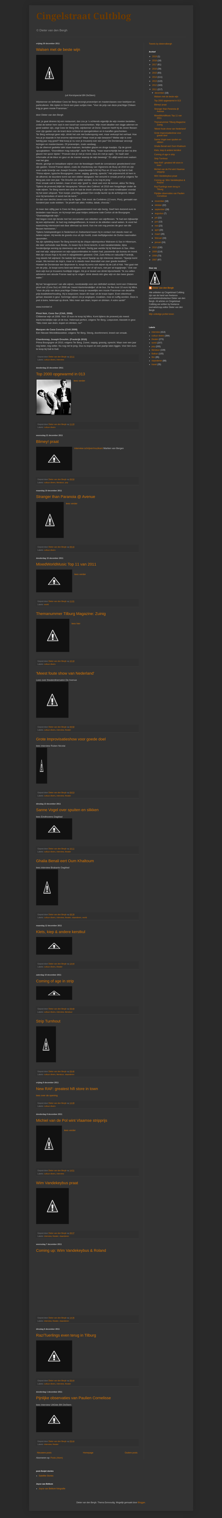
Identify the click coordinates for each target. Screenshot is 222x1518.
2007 (154, 259)
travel (154, 364)
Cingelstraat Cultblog (83, 16)
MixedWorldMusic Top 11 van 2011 (66, 564)
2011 (154, 89)
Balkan (155, 353)
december (160, 93)
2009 (154, 251)
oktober (158, 205)
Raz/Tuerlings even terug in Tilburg (66, 1335)
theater (68, 730)
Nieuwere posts (44, 1452)
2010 (154, 247)
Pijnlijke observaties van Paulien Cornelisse (73, 1398)
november (160, 201)
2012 (154, 85)
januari (158, 242)
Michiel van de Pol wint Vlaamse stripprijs (71, 1120)
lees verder (79, 380)
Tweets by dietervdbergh (160, 44)
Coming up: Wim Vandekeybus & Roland (71, 1250)
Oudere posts (131, 1452)
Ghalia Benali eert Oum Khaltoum (65, 861)
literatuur (60, 482)
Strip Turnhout (48, 1021)
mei (157, 226)
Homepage (88, 1452)
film (153, 357)
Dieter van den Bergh (163, 288)
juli (156, 217)
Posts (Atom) (57, 1458)
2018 (154, 60)
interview (60, 360)
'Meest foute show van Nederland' (65, 673)
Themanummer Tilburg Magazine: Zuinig (71, 613)
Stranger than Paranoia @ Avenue (65, 496)
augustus (159, 213)
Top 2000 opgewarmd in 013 (60, 374)
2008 (154, 255)
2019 (154, 56)
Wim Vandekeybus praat (57, 1183)
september (160, 209)
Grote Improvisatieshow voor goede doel (71, 739)
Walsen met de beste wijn (58, 49)
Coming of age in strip (55, 981)
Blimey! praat (47, 441)
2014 (154, 77)
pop (66, 482)
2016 (154, 69)
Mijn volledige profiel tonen (161, 314)
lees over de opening (47, 1095)
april (157, 230)
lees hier (76, 623)
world (46, 604)
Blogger (141, 1502)
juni (157, 221)
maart (158, 234)
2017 (154, 64)
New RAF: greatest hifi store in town (67, 1089)
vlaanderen (76, 917)
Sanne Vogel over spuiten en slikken (67, 810)
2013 (154, 81)
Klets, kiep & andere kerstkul (60, 932)
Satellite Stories (46, 1476)
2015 (154, 73)
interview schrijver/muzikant (89, 448)
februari (158, 238)
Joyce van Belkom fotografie (52, 1488)
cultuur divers (49, 360)
